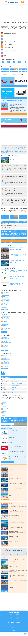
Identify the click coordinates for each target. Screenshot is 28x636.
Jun (25, 69)
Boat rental (4, 410)
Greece (17, 625)
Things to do (5, 414)
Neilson (4, 323)
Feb (7, 69)
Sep (12, 71)
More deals (3, 332)
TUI (3, 320)
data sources (6, 153)
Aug (7, 71)
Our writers (18, 615)
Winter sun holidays (6, 302)
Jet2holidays (5, 322)
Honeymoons (5, 303)
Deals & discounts (24, 64)
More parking (4, 350)
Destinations (19, 63)
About (11, 614)
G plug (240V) (14, 387)
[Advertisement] (14, 12)
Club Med (4, 330)
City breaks (4, 294)
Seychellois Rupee (15, 385)
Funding (17, 617)
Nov (21, 71)
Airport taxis (5, 408)
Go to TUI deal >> (14, 114)
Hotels (3, 405)
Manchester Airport (6, 337)
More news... (4, 591)
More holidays (4, 310)
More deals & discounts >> (7, 462)
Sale (5, 109)
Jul (2, 71)
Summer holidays (6, 299)
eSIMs (3, 413)
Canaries (17, 624)
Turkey (17, 627)
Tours (3, 415)
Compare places (5, 306)
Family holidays (5, 295)
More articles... (5, 499)
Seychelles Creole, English (17, 383)
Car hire (4, 411)
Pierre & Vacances (6, 327)
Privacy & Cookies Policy (14, 634)
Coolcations (4, 305)
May (21, 69)
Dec (25, 71)
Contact (11, 615)
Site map (11, 618)
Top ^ (2, 374)
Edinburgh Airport (6, 344)
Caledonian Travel (6, 328)
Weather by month (8, 64)
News (11, 620)
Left (13, 389)
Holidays (4, 402)
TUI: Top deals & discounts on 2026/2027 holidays (13, 101)
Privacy (11, 616)
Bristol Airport (5, 340)
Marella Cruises (5, 324)
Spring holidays (5, 298)
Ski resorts (4, 307)
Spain (17, 626)
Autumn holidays (6, 301)
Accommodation (5, 406)
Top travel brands (6, 316)
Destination (3, 123)
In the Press (16, 619)
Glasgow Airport (5, 347)
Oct (16, 71)
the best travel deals (10, 553)
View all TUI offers (24, 116)
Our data (17, 614)
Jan (2, 69)
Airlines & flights (5, 318)
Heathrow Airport (6, 362)
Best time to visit (3, 63)
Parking (11, 627)
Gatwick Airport (5, 345)
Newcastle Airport (6, 348)
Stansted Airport (5, 339)
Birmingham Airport (6, 343)
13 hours (13, 379)
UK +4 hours (14, 381)
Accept (25, 633)
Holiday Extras (5, 326)
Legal (11, 617)
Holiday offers (5, 315)
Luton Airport (5, 341)
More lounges (4, 369)
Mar (12, 69)
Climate (11, 628)
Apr (16, 69)
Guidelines (17, 616)
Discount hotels (5, 319)
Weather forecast (14, 63)
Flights (3, 404)
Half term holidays (6, 297)
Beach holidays (5, 292)
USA (16, 628)
